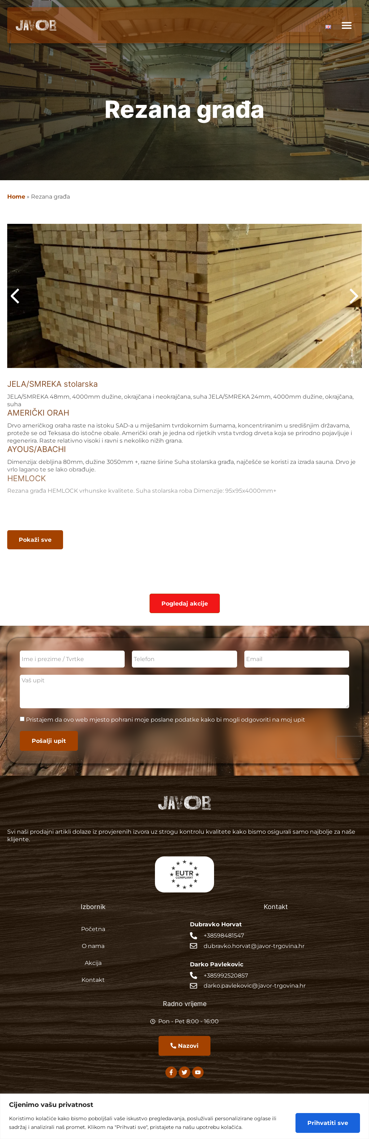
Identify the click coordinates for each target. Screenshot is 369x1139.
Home (16, 196)
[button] (346, 25)
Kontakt (93, 979)
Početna (93, 928)
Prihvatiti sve (327, 1122)
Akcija (93, 962)
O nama (93, 945)
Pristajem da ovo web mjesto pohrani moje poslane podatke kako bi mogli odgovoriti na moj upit (165, 719)
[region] (184, 1116)
